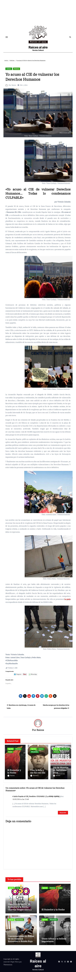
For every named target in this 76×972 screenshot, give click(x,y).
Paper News (15, 961)
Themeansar (7, 964)
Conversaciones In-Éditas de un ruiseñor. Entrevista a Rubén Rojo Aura (21, 939)
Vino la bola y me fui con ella (37, 771)
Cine (17, 887)
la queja (67, 599)
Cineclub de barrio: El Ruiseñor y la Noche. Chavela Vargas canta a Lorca (19, 907)
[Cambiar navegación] (6, 37)
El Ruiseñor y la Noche (14, 771)
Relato (10, 752)
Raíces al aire (38, 47)
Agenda (10, 749)
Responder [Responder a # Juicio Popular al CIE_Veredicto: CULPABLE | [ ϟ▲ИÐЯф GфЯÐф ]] (63, 812)
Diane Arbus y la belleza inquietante (54, 939)
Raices (14, 85)
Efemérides (34, 752)
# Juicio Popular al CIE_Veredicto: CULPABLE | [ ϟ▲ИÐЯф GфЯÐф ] (36, 796)
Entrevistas (19, 919)
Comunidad (64, 749)
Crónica (8, 69)
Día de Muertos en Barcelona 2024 (60, 770)
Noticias (16, 69)
